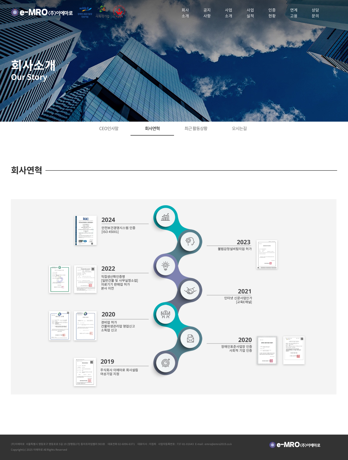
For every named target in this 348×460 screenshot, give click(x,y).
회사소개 (185, 13)
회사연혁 (152, 128)
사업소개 (228, 13)
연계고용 (294, 13)
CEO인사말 (108, 128)
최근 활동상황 (195, 128)
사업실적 (250, 13)
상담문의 (315, 13)
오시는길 (239, 128)
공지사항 (207, 13)
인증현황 (272, 13)
